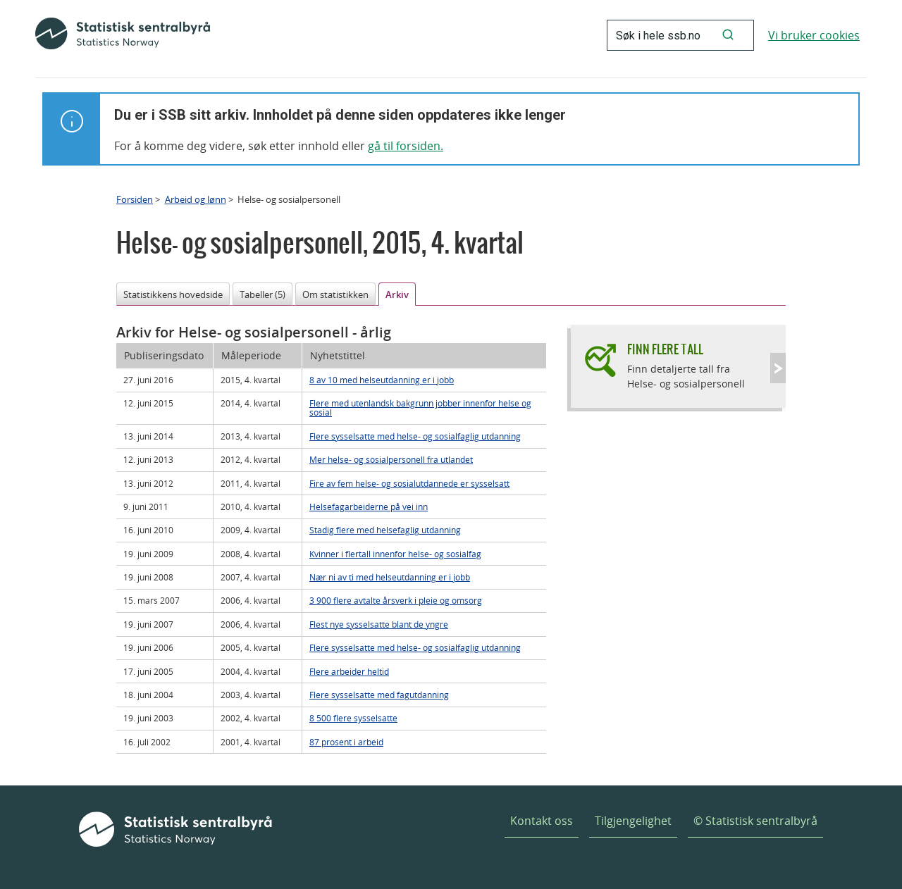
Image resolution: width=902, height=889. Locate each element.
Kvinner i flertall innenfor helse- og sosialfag (395, 553)
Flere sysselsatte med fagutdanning (379, 694)
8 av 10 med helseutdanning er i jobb (381, 379)
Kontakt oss (541, 820)
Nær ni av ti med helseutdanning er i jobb (389, 577)
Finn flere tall (665, 349)
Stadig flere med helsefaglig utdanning (385, 529)
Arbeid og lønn (195, 199)
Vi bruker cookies (814, 35)
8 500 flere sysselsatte (353, 717)
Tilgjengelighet (633, 820)
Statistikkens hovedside (173, 294)
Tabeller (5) (262, 294)
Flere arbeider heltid (349, 671)
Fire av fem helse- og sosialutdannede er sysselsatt (409, 483)
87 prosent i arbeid (346, 741)
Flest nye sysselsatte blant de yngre (378, 624)
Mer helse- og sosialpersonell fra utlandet (391, 459)
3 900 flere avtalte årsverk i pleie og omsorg (395, 600)
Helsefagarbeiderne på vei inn (368, 506)
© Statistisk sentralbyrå (755, 820)
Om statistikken (335, 294)
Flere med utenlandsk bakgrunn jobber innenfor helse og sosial (420, 407)
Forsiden (134, 199)
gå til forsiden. (405, 146)
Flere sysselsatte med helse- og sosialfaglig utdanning (415, 436)
